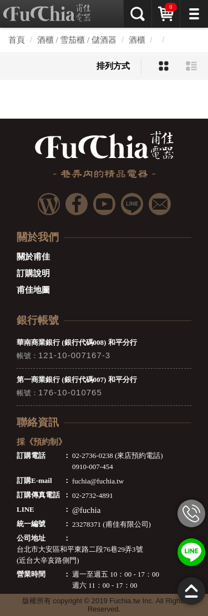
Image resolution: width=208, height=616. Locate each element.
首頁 (16, 39)
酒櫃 (137, 39)
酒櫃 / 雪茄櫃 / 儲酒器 (76, 39)
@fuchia (86, 510)
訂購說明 (33, 273)
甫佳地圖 (33, 290)
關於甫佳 (33, 256)
